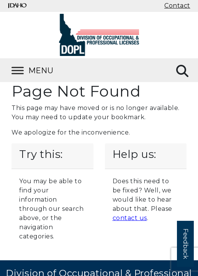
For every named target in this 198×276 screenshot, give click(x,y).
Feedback (185, 243)
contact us (130, 218)
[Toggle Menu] (42, 70)
